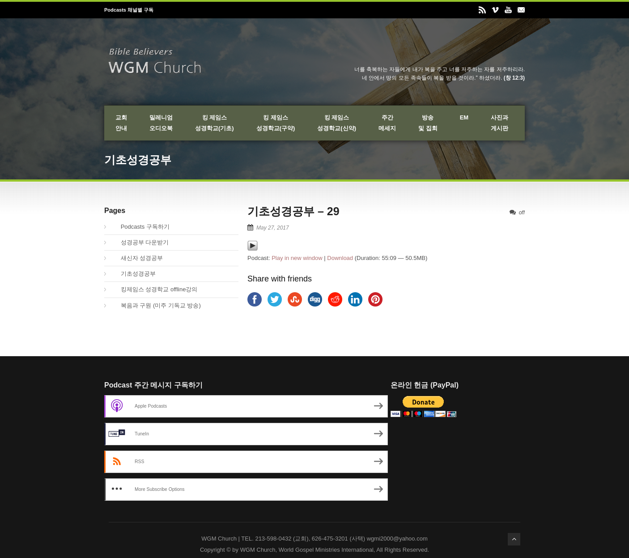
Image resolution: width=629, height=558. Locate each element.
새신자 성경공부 (137, 258)
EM (464, 117)
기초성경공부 (133, 273)
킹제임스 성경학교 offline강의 (154, 289)
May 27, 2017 (272, 228)
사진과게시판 (499, 123)
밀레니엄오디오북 (161, 123)
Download (340, 258)
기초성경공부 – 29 (293, 211)
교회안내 (121, 123)
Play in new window (297, 258)
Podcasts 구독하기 (140, 226)
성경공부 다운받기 (140, 242)
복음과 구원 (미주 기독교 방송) (156, 305)
